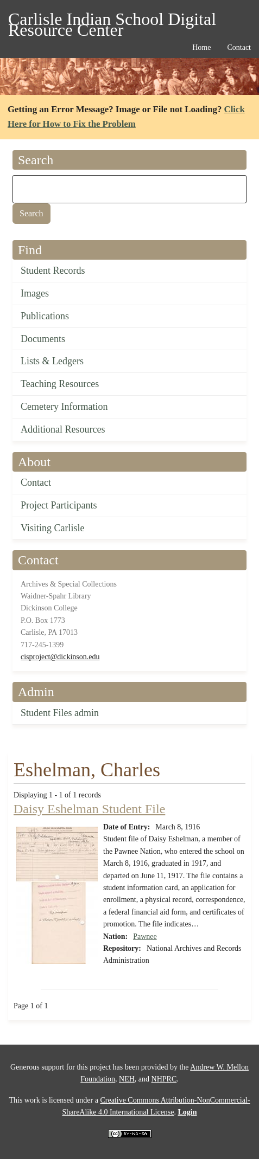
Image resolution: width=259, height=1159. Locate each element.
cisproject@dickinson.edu (60, 657)
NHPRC (164, 1079)
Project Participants (59, 505)
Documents (43, 338)
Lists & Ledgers (52, 361)
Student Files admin (60, 712)
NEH (127, 1079)
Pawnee (145, 936)
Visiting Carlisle (52, 528)
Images (35, 293)
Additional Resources (63, 429)
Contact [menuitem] (239, 47)
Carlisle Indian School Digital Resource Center (112, 21)
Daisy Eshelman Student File (89, 809)
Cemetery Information (64, 406)
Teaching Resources (60, 383)
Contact (36, 482)
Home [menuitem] (201, 47)
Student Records (53, 270)
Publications (45, 316)
